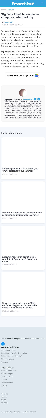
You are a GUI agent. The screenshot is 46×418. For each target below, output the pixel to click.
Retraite (4, 397)
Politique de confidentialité (11, 356)
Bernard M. (9, 22)
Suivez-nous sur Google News (23, 75)
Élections (11, 10)
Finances (4, 394)
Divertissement (7, 382)
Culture (4, 379)
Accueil (3, 10)
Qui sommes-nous (8, 350)
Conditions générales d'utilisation (14, 353)
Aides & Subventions (9, 370)
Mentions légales (7, 359)
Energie (4, 385)
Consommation (7, 376)
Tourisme (4, 403)
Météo (3, 400)
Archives (4, 362)
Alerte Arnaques (7, 373)
